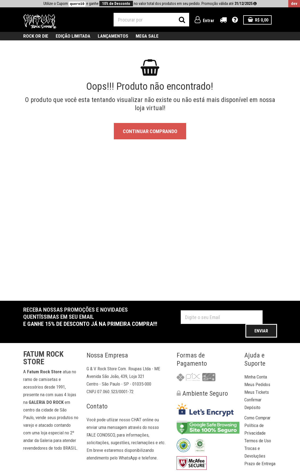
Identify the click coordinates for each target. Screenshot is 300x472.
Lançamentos (113, 36)
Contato (97, 406)
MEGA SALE (147, 36)
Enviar (261, 330)
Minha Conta (255, 377)
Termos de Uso (257, 440)
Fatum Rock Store (43, 358)
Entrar (204, 20)
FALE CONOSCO (101, 435)
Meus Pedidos (257, 384)
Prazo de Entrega (259, 463)
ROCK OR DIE (35, 36)
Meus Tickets (256, 392)
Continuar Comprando (150, 131)
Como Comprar (257, 417)
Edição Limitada (73, 36)
